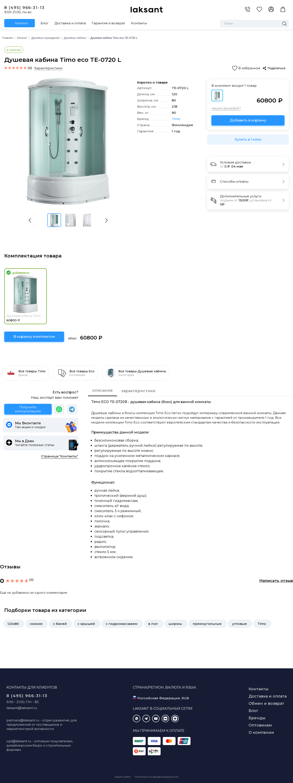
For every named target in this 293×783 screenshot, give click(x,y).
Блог (45, 23)
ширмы (175, 624)
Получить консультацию (28, 409)
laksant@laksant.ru (21, 708)
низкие (36, 624)
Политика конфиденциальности (156, 776)
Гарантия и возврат (108, 23)
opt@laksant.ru (18, 741)
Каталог (21, 23)
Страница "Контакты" (59, 456)
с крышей (86, 624)
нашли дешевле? (226, 108)
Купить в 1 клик (248, 139)
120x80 (13, 624)
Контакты (139, 23)
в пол (153, 624)
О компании (261, 732)
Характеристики (48, 68)
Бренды (257, 718)
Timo (176, 119)
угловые (239, 624)
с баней (60, 624)
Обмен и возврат (266, 703)
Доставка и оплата (70, 23)
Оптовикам (260, 725)
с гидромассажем (122, 624)
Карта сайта (122, 776)
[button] (106, 220)
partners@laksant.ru (22, 720)
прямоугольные (207, 624)
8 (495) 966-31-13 (24, 7)
